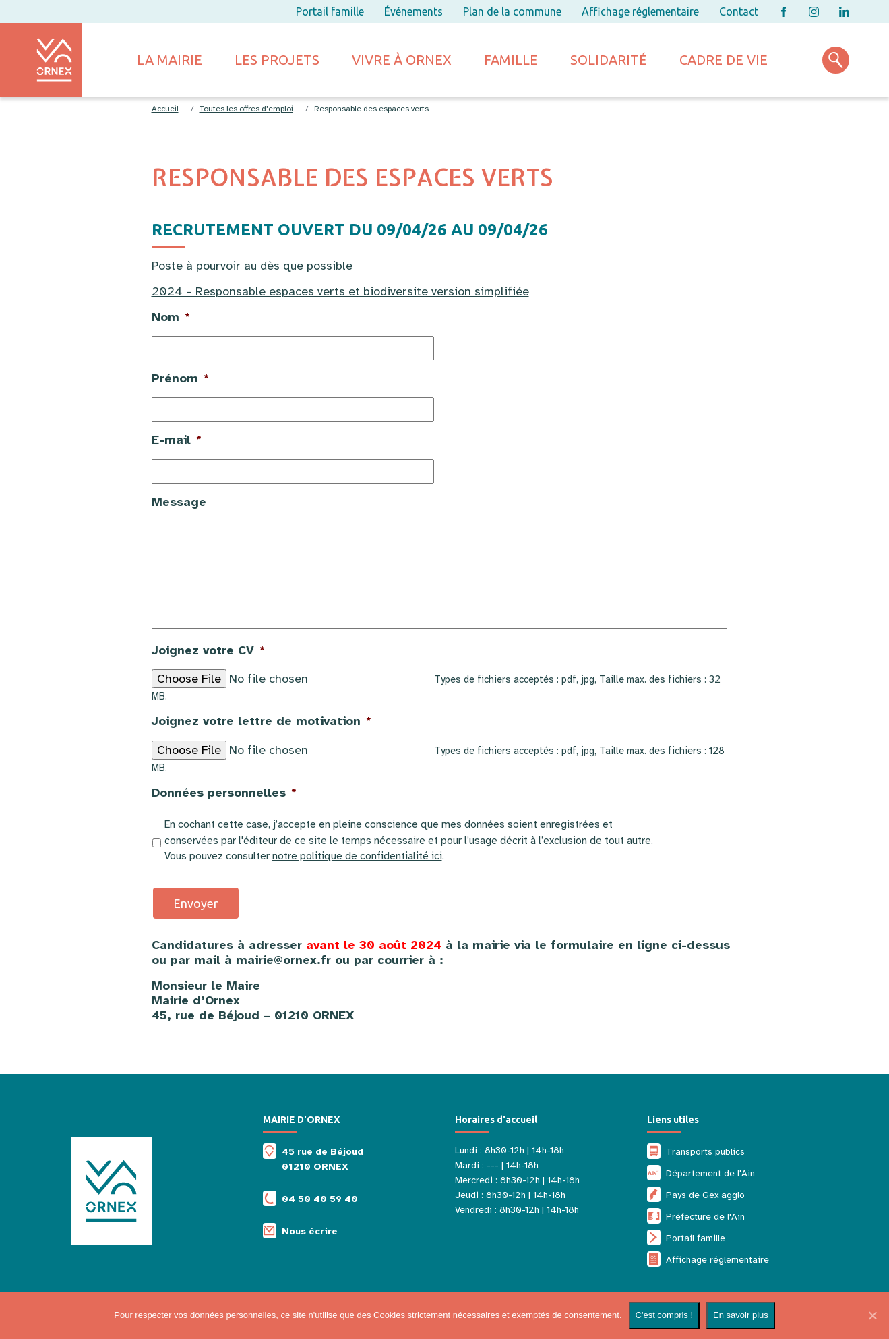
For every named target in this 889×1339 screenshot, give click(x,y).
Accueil (165, 108)
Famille (511, 59)
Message (179, 501)
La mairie (169, 59)
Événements (413, 11)
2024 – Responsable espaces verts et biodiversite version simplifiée (340, 291)
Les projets (277, 59)
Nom (171, 317)
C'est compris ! (665, 1315)
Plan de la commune (512, 11)
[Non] (872, 1315)
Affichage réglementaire (640, 11)
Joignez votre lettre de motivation (261, 721)
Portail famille (330, 11)
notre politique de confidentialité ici (357, 856)
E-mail (177, 439)
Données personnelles (224, 792)
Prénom (180, 378)
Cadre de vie (723, 59)
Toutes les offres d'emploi (246, 108)
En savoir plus (740, 1315)
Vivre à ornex (402, 59)
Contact (738, 11)
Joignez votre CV (208, 650)
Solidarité (608, 59)
